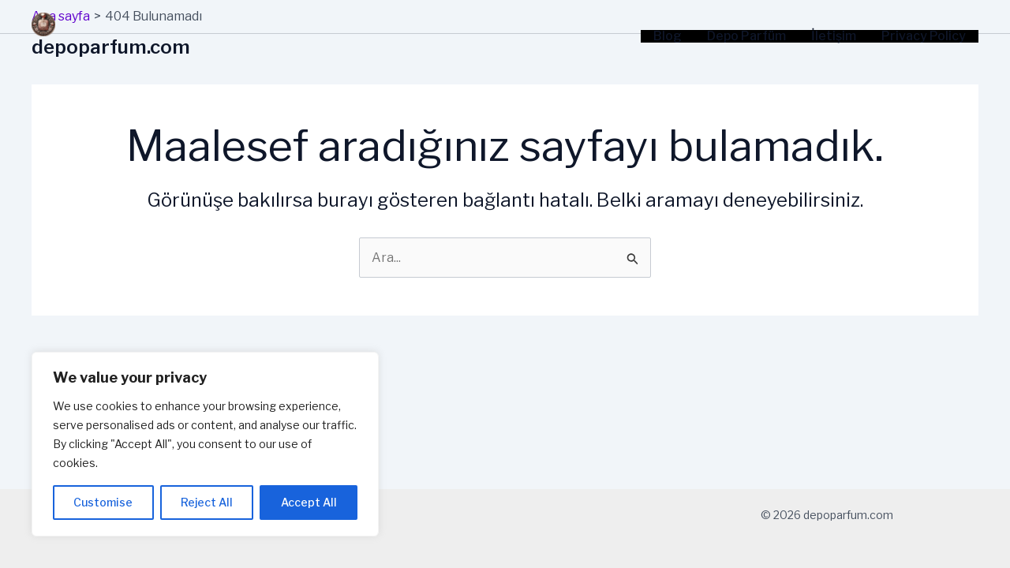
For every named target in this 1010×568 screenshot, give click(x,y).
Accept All (309, 502)
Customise (103, 502)
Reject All (207, 502)
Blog (667, 36)
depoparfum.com (111, 47)
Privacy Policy (923, 36)
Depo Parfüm (746, 36)
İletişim (833, 36)
